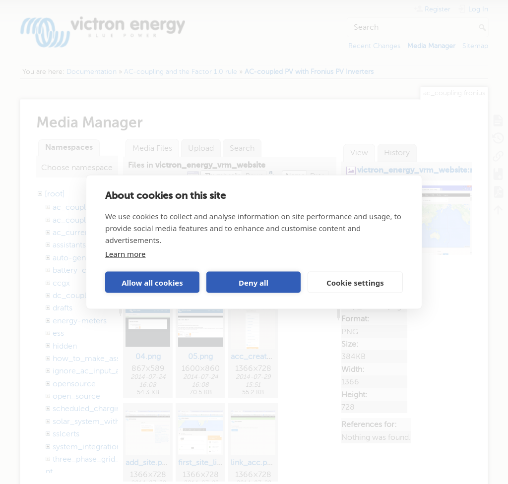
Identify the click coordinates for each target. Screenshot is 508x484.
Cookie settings (355, 282)
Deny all (253, 282)
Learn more (125, 254)
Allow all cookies (152, 282)
